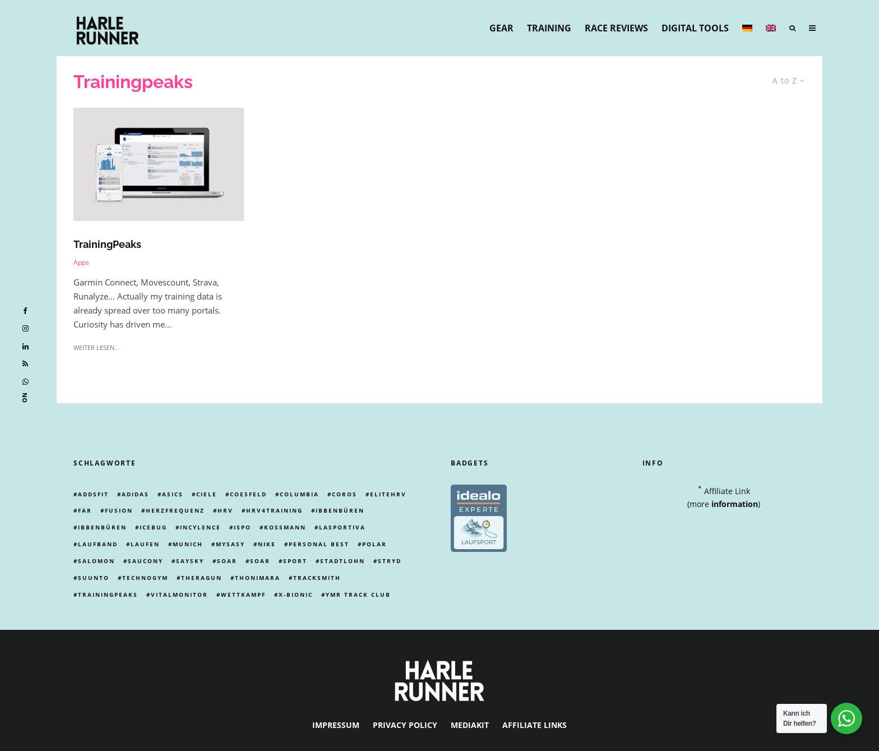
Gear (501, 28)
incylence (200, 527)
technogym (145, 578)
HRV (225, 510)
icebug (153, 527)
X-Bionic (296, 594)
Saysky (190, 561)
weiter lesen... (96, 347)
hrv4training (274, 510)
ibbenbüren (340, 510)
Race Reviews (616, 28)
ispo (242, 527)
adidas (135, 494)
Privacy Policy (405, 725)
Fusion (119, 510)
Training (549, 28)
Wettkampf (243, 594)
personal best (319, 544)
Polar (374, 544)
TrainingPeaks (107, 244)
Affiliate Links (534, 725)
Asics (172, 494)
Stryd (389, 561)
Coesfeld (248, 494)
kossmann (285, 527)
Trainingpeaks (108, 594)
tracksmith (317, 578)
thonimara (257, 578)
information (734, 504)
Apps (81, 262)
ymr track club (358, 594)
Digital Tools (695, 28)
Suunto (93, 578)
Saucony (145, 561)
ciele (206, 494)
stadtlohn (342, 561)
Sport (295, 561)
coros (344, 494)
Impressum (335, 725)
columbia (299, 494)
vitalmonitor (179, 594)
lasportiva (342, 527)
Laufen (145, 544)
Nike (267, 544)
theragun (201, 578)
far (85, 510)
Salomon (96, 561)
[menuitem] (747, 28)
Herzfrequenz (175, 510)
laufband (98, 544)
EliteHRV (388, 494)
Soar (227, 561)
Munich (188, 544)
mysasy (230, 544)
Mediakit (470, 725)
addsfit (93, 494)
